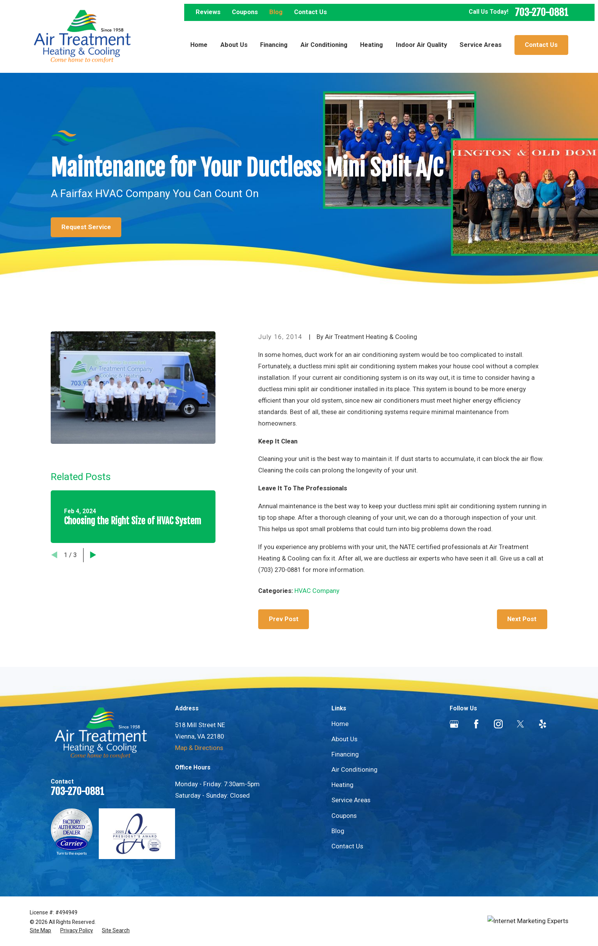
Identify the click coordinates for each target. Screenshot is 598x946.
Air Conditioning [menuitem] (324, 44)
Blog (276, 12)
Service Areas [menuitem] (481, 44)
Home (340, 724)
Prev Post (284, 619)
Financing (345, 754)
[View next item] (93, 554)
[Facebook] (476, 724)
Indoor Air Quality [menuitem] (421, 44)
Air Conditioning (354, 769)
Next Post (522, 619)
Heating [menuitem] (371, 44)
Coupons (245, 12)
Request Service (86, 227)
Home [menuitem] (198, 44)
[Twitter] (520, 724)
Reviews (208, 12)
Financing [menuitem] (274, 44)
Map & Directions (199, 748)
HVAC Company (316, 590)
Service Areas (350, 800)
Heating (342, 785)
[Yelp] (542, 724)
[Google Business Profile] (454, 724)
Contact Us (310, 12)
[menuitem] (40, 930)
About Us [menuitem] (234, 44)
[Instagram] (498, 724)
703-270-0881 (541, 12)
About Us (344, 739)
